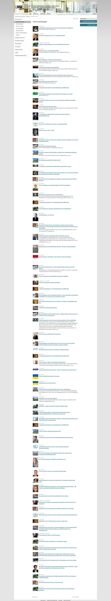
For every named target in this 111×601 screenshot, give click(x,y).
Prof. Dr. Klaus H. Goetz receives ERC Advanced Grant (52, 362)
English (94, 13)
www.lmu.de (36, 13)
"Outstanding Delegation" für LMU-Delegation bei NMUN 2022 (54, 355)
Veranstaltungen (19, 24)
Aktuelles (28, 16)
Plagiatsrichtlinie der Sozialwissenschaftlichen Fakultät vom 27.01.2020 (56, 508)
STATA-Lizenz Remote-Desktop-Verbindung (49, 282)
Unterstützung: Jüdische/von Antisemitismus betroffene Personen (55, 166)
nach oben (75, 596)
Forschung (19, 49)
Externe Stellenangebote (21, 32)
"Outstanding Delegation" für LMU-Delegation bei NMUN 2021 (54, 425)
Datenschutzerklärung (52, 600)
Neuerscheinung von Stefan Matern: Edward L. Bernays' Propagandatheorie (57, 246)
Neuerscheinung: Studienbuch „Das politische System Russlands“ (55, 256)
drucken (76, 18)
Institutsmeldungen (20, 21)
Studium (17, 46)
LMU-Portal (42, 13)
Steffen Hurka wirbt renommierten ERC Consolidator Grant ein (54, 235)
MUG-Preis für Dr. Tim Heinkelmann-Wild (49, 50)
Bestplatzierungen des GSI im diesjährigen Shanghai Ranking (54, 349)
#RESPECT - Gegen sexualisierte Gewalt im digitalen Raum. (53, 406)
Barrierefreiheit (67, 600)
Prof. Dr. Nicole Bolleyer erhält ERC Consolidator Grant (52, 459)
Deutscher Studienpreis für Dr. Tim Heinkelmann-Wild (52, 35)
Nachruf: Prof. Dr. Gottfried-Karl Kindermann (50, 334)
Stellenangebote (19, 30)
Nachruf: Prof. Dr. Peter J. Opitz (46, 130)
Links (16, 52)
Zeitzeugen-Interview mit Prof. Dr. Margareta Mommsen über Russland (56, 437)
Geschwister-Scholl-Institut (20, 16)
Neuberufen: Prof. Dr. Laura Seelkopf (48, 398)
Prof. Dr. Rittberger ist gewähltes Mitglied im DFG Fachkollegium (54, 185)
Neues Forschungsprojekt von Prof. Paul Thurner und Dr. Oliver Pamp (56, 75)
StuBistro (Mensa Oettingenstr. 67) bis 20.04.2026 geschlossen (54, 44)
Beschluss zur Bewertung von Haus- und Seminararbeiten (53, 124)
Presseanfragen (20, 55)
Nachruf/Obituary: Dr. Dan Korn (46, 215)
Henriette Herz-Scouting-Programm (47, 146)
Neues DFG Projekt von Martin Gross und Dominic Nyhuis (53, 541)
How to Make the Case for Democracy (48, 81)
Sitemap (49, 13)
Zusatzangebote (19, 28)
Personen (18, 43)
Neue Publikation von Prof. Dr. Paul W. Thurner (50, 59)
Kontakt (60, 600)
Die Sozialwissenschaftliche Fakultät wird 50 (49, 160)
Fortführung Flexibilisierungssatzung (48, 307)
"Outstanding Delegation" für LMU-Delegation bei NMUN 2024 (54, 202)
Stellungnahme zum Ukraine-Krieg (47, 383)
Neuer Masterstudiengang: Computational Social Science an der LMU (56, 94)
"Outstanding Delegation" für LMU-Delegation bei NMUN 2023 (54, 288)
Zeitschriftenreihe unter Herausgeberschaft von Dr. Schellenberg (54, 389)
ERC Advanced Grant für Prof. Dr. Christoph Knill (51, 194)
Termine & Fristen (20, 26)
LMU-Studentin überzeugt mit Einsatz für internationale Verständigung (56, 28)
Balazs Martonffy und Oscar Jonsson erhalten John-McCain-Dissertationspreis (58, 514)
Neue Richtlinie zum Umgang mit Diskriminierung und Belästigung (55, 208)
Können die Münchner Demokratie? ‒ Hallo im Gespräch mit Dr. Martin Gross (57, 369)
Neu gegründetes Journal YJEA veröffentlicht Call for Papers (53, 496)
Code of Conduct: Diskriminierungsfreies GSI (50, 431)
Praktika (17, 35)
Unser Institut (20, 37)
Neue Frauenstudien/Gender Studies (48, 106)
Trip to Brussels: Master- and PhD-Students (49, 535)
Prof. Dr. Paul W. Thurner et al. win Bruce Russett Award (52, 471)
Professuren (19, 40)
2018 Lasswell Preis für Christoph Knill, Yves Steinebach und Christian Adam (57, 560)
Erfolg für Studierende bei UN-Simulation (49, 67)
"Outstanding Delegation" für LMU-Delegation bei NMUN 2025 (54, 87)
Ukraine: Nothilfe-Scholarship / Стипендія (49, 376)
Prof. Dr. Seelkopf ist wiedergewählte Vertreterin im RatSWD (53, 276)
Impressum (43, 600)
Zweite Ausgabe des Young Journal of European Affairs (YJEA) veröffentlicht (57, 320)
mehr (55, 29)
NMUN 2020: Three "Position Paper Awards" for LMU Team (53, 521)
